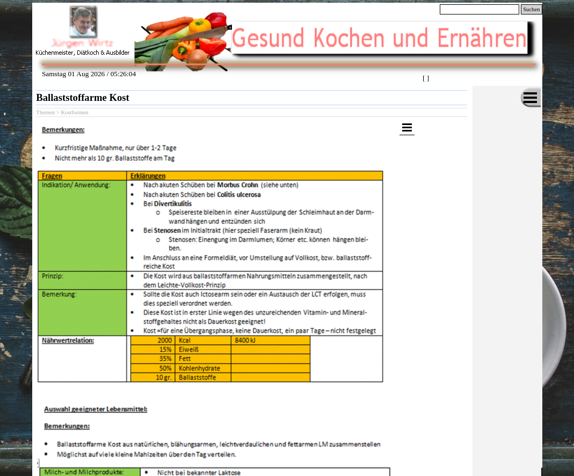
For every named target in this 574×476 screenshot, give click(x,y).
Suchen (531, 9)
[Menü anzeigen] (530, 97)
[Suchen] (480, 9)
